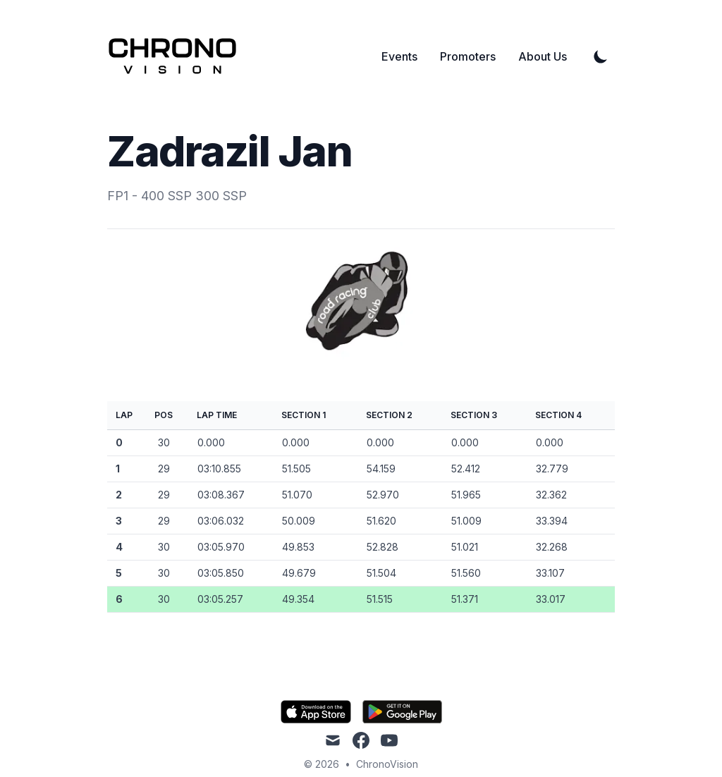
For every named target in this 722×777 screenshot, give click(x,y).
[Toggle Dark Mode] (600, 56)
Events (399, 56)
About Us (542, 56)
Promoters (468, 56)
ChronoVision (387, 764)
